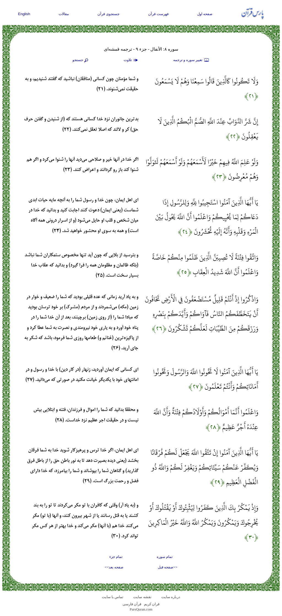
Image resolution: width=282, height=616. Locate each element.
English (24, 14)
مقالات (64, 14)
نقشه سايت (142, 597)
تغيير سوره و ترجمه (191, 60)
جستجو (81, 60)
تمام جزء (116, 557)
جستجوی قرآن (108, 14)
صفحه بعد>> (114, 567)
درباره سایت (170, 597)
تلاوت (131, 60)
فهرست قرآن (158, 14)
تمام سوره (165, 557)
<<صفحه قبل (167, 567)
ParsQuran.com (141, 609)
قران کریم (151, 604)
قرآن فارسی (132, 604)
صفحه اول (205, 14)
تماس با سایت (113, 597)
